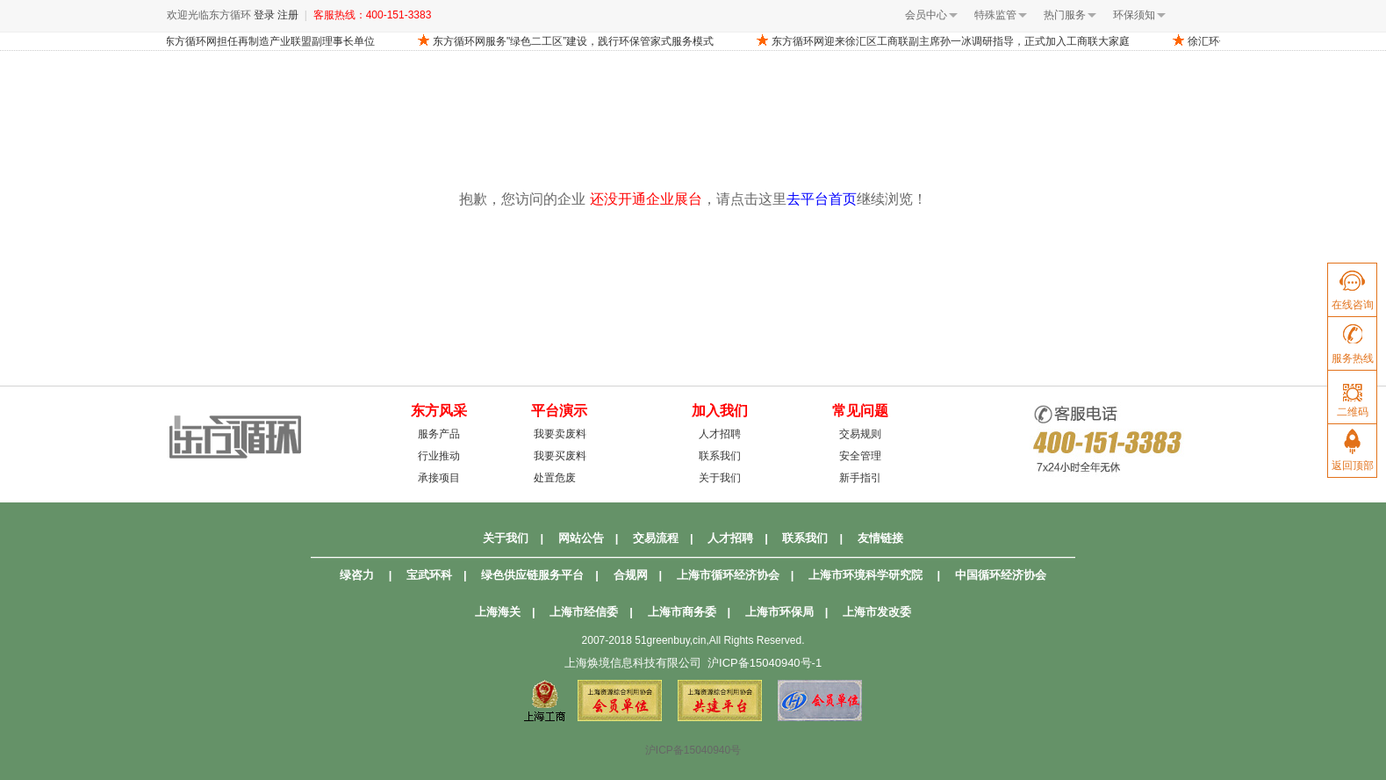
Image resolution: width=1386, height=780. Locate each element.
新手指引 (860, 478)
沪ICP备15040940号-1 (764, 662)
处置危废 (555, 478)
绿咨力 (357, 574)
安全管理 (860, 456)
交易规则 (860, 434)
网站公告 (581, 538)
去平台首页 (821, 198)
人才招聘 (720, 434)
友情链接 (880, 538)
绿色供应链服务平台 (532, 574)
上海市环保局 (779, 611)
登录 (264, 15)
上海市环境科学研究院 (865, 574)
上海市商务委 (682, 611)
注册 (287, 15)
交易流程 (656, 538)
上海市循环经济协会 (728, 574)
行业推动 (439, 456)
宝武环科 (429, 574)
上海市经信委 (583, 611)
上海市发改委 (877, 611)
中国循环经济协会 (1000, 574)
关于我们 (720, 478)
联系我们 (720, 456)
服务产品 (439, 434)
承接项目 (439, 478)
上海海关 (498, 611)
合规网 (631, 574)
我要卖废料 (560, 434)
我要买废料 (560, 456)
